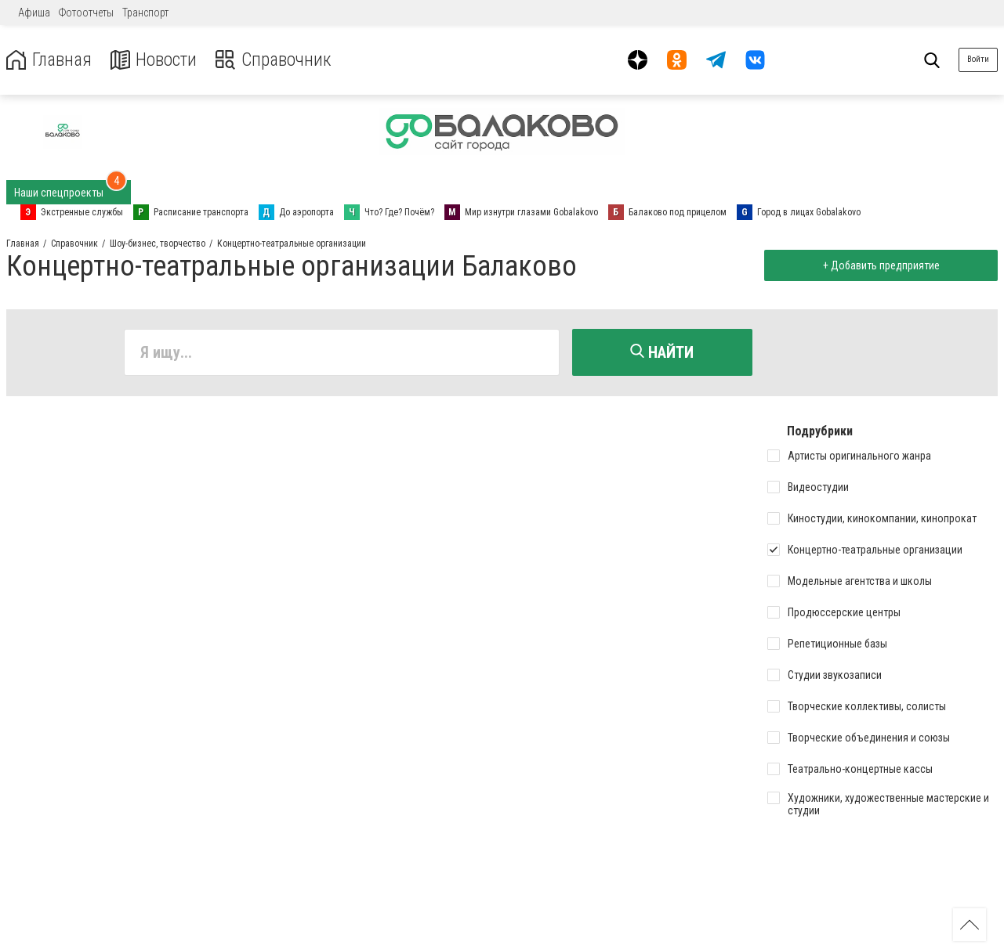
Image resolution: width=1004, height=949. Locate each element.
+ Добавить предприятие (880, 265)
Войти (978, 59)
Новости (155, 59)
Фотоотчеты (86, 12)
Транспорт (145, 12)
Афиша (34, 12)
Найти (662, 352)
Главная (49, 59)
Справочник (277, 59)
